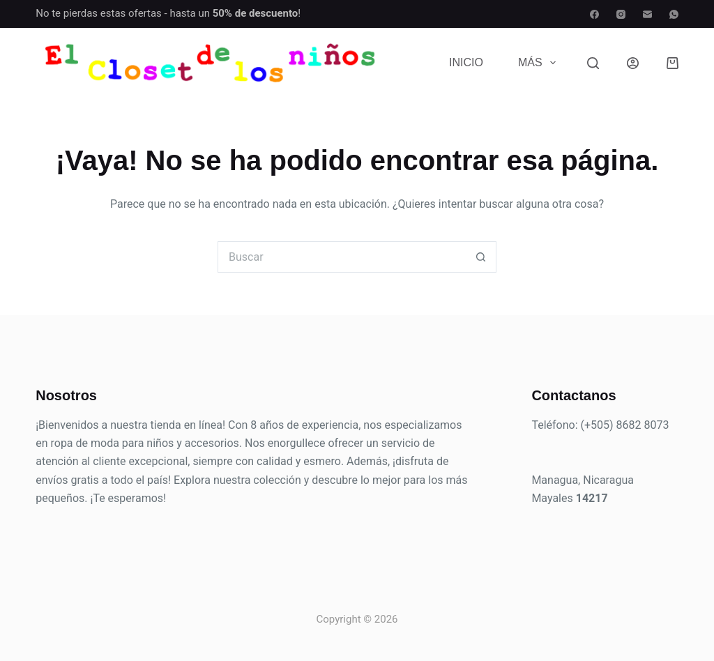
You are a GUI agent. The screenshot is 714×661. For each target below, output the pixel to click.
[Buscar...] (341, 257)
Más (539, 62)
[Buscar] (593, 63)
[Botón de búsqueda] (480, 257)
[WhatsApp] (673, 14)
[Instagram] (620, 14)
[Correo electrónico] (647, 14)
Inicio (466, 62)
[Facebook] (594, 14)
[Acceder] (633, 63)
